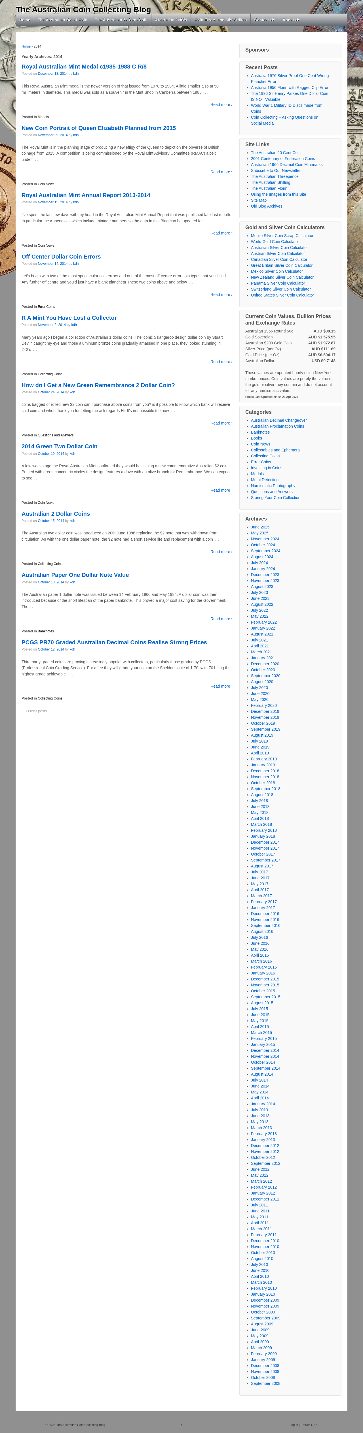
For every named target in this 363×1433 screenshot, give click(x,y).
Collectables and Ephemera (275, 450)
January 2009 (263, 1359)
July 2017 (259, 872)
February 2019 (264, 759)
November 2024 (265, 539)
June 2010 (260, 1270)
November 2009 (265, 1306)
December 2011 (265, 1199)
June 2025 (260, 527)
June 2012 (260, 1169)
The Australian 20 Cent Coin (276, 152)
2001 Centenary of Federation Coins (283, 158)
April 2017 (260, 890)
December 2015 (265, 979)
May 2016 (259, 949)
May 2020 (259, 699)
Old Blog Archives (266, 206)
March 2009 (261, 1347)
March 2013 (261, 1127)
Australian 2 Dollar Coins (56, 514)
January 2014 (263, 1104)
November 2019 (265, 717)
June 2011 (260, 1211)
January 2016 (263, 973)
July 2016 (259, 937)
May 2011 (259, 1217)
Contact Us (264, 20)
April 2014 (260, 1098)
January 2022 (263, 628)
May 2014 (259, 1092)
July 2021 (259, 640)
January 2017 (263, 907)
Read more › (221, 104)
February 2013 (264, 1133)
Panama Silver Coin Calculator (278, 283)
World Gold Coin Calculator (275, 241)
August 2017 (262, 866)
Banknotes (46, 631)
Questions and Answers (55, 435)
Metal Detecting (264, 479)
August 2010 (262, 1258)
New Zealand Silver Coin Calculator (282, 277)
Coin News (46, 184)
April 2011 (260, 1223)
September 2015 (265, 997)
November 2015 (265, 985)
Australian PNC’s (171, 20)
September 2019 (265, 729)
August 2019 (262, 735)
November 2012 (265, 1151)
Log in (294, 1424)
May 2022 (259, 616)
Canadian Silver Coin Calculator (279, 259)
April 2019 (260, 753)
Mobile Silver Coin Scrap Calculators (283, 235)
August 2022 (262, 604)
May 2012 (259, 1175)
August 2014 (262, 1074)
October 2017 (263, 854)
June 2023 (260, 598)
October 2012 (263, 1157)
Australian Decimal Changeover (279, 420)
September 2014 (265, 1068)
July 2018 (259, 800)
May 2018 (259, 812)
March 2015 (261, 1032)
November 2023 (265, 580)
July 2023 (259, 592)
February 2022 (264, 622)
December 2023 (265, 574)
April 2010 (260, 1276)
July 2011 (259, 1205)
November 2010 (265, 1246)
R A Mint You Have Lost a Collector (69, 318)
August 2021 (262, 634)
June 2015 (260, 1014)
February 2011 (264, 1234)
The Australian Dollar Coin (62, 20)
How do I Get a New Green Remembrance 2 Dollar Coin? (98, 385)
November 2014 (265, 1056)
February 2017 (264, 901)
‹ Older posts (36, 711)
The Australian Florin (269, 188)
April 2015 (260, 1026)
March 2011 (261, 1229)
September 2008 (265, 1383)
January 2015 (263, 1044)
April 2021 (260, 646)
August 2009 (262, 1324)
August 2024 (262, 557)
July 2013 (259, 1110)
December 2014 (265, 1050)
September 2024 (265, 551)
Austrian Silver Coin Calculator (278, 253)
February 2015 (264, 1038)
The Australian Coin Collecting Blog (83, 9)
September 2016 (265, 925)
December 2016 (265, 913)
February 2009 (264, 1353)
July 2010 (259, 1264)
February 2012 (264, 1187)
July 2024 (259, 562)
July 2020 (259, 687)
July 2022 (259, 610)
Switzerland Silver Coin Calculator (281, 289)
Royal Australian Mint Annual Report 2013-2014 (86, 195)
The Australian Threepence (275, 176)
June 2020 (260, 693)
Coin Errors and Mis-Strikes (221, 20)
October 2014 (263, 1062)
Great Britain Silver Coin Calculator (282, 265)
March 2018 (261, 824)
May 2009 (259, 1336)
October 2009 (263, 1312)
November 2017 (265, 848)
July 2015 (259, 1008)
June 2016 (260, 943)
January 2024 (263, 568)
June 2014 (260, 1086)
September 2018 (265, 788)
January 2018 (263, 836)
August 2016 (262, 931)
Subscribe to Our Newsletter (276, 170)
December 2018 (265, 771)
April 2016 (260, 955)
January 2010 (263, 1294)
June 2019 (260, 747)
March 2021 (261, 652)
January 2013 (263, 1139)
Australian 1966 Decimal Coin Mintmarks (287, 164)
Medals (43, 117)
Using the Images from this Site (278, 194)
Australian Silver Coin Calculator (279, 247)
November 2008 (265, 1371)
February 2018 (264, 830)
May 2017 (259, 884)
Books (256, 438)
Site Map (259, 200)
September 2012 (265, 1163)
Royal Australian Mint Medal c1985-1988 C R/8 (84, 66)
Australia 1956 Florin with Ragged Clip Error (289, 87)
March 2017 (261, 896)
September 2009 (265, 1318)
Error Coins (46, 307)
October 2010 (263, 1252)
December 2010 (265, 1240)
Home (24, 20)
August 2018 (262, 794)
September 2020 (265, 675)
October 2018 (263, 783)
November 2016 (265, 919)
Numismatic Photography (273, 485)
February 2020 (264, 705)
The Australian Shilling (270, 182)
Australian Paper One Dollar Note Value (75, 575)
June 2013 (260, 1116)
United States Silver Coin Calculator (282, 295)
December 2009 (265, 1300)
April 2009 (260, 1342)
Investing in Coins (266, 468)
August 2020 (262, 681)
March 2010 (261, 1282)
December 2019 (265, 711)
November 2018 (265, 777)
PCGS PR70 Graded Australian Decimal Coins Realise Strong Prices (114, 642)
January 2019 (263, 765)
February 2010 (264, 1288)
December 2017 (265, 842)
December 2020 (265, 664)
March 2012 (261, 1181)
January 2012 (263, 1193)
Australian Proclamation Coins (277, 426)
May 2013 (259, 1121)
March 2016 (261, 961)
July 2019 (259, 741)
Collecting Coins (50, 374)
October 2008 (263, 1377)
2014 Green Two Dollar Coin (60, 446)
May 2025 (259, 533)
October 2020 (263, 670)
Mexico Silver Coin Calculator (277, 271)
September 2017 (265, 860)
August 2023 (262, 586)
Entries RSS (309, 1424)
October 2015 (263, 991)
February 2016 (264, 967)
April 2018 (260, 818)
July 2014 (259, 1080)
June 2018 (260, 806)
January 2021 (263, 658)
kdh (76, 74)
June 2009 (260, 1330)
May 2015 (259, 1020)
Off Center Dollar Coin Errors (61, 256)
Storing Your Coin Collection (275, 497)
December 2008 (265, 1365)
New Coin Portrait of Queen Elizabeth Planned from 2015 (99, 128)
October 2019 (263, 723)
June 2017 (260, 878)
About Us (291, 20)
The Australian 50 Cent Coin (121, 20)
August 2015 (262, 1003)
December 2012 (265, 1145)
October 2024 (263, 545)
